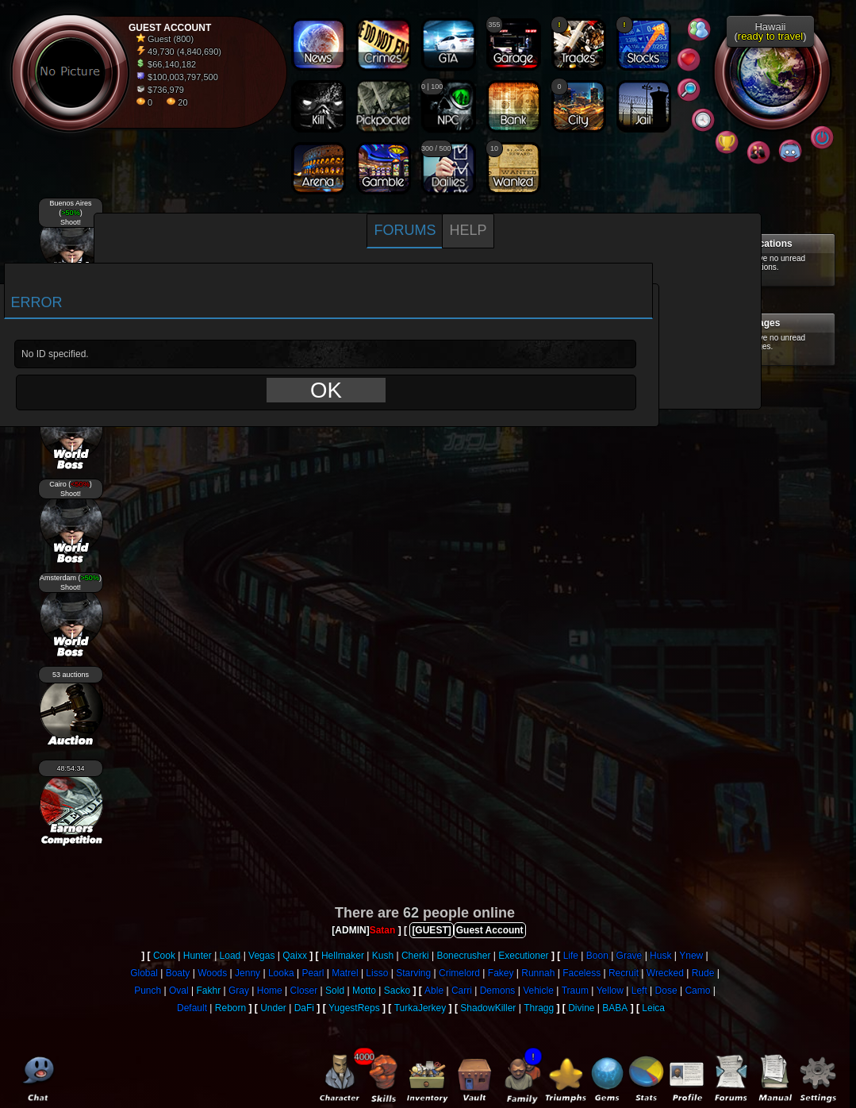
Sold (334, 990)
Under (273, 1008)
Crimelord (459, 973)
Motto (364, 990)
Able (433, 990)
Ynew (691, 955)
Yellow (610, 990)
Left (639, 990)
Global (144, 973)
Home (269, 990)
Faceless (581, 973)
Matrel (345, 973)
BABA (615, 1008)
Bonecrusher (463, 955)
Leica (653, 1008)
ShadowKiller (488, 1008)
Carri (461, 990)
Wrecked (665, 973)
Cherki (415, 955)
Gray (238, 990)
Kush (382, 955)
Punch (147, 990)
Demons (498, 990)
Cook (164, 955)
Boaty (178, 973)
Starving (413, 973)
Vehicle (538, 990)
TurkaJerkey (420, 1008)
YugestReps (354, 1008)
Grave (629, 955)
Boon (597, 955)
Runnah (538, 973)
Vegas (261, 955)
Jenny (247, 973)
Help (467, 230)
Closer (304, 990)
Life (570, 955)
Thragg (539, 1008)
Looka (281, 973)
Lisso (377, 973)
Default (192, 1008)
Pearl (312, 973)
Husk (660, 955)
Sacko (397, 990)
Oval (179, 990)
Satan (383, 930)
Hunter (197, 955)
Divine (581, 1008)
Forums (405, 230)
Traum (575, 990)
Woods (212, 973)
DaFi (304, 1008)
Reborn (230, 1008)
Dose (666, 990)
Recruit (623, 973)
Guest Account (490, 930)
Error (37, 302)
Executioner (523, 955)
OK (326, 390)
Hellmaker (342, 955)
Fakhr (208, 990)
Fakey (501, 973)
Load (230, 955)
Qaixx (294, 955)
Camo (697, 990)
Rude (703, 973)
